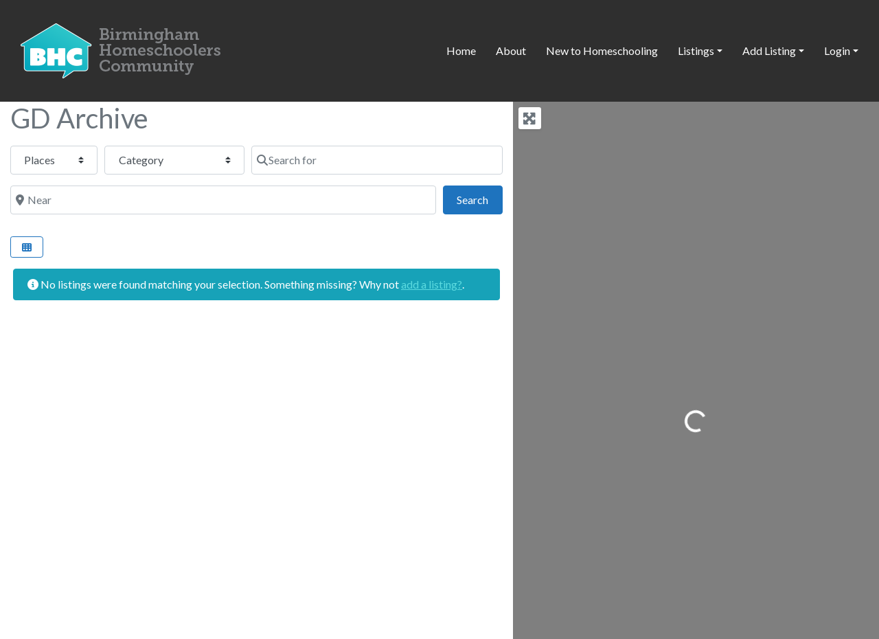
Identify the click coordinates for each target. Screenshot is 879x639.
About (511, 50)
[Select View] (26, 247)
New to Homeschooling (602, 50)
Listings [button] (696, 50)
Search (479, 198)
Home (461, 50)
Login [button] (837, 50)
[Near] (223, 200)
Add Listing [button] (769, 50)
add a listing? (431, 284)
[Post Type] (54, 160)
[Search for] (377, 160)
